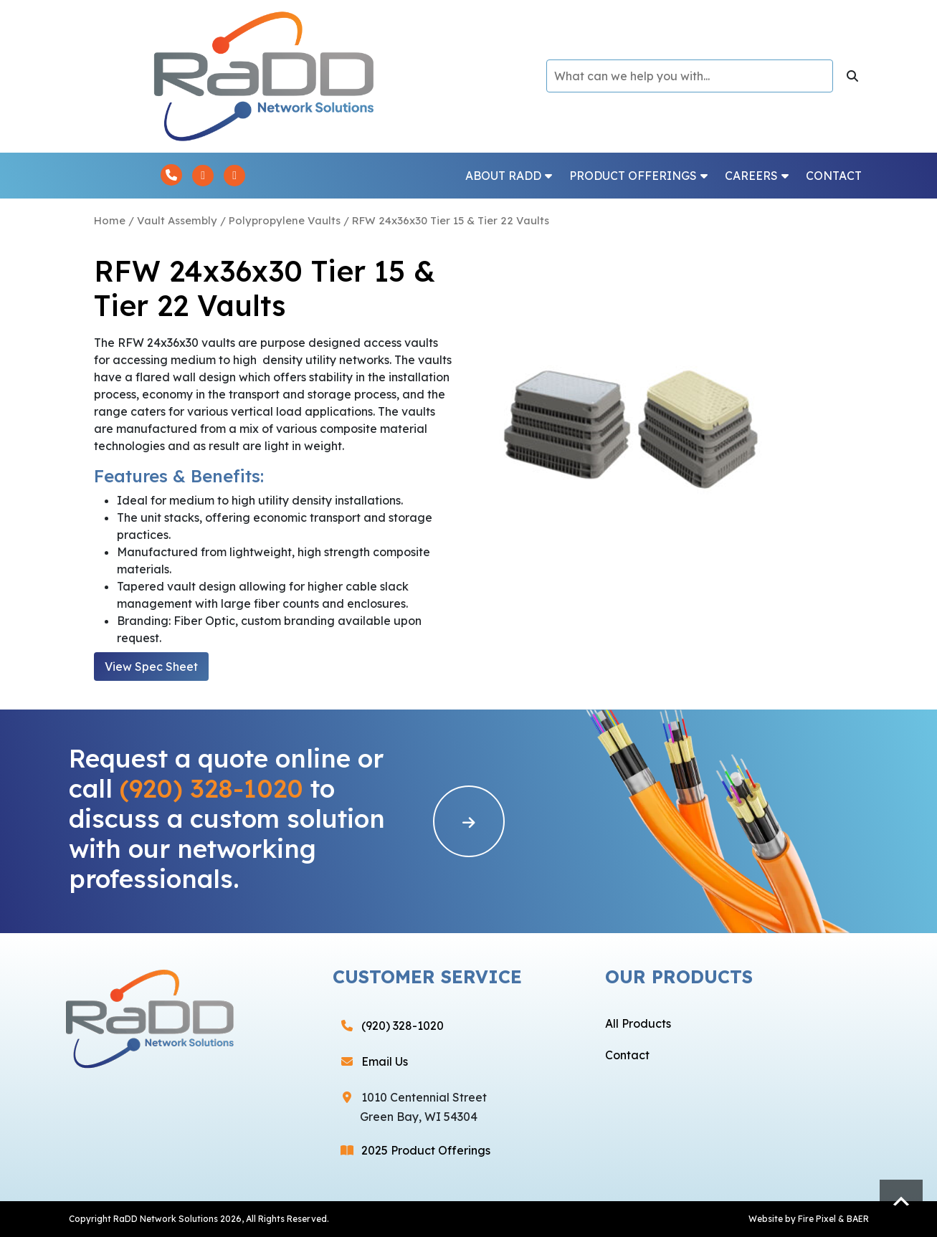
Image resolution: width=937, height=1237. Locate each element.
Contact (834, 175)
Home (109, 220)
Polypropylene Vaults (285, 220)
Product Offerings (638, 175)
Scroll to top (901, 1201)
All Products (638, 1023)
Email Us (384, 1061)
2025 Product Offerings (425, 1150)
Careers (757, 175)
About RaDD (508, 175)
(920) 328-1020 (211, 788)
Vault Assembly (177, 220)
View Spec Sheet (151, 666)
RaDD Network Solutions (165, 1218)
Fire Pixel (817, 1218)
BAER (858, 1218)
